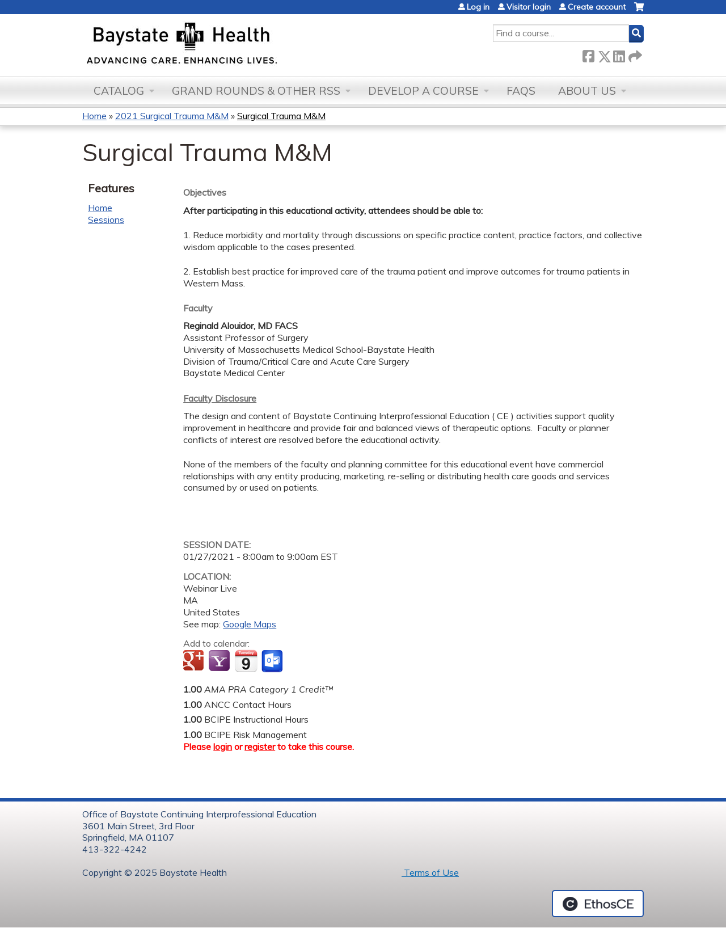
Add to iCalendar (246, 660)
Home (94, 115)
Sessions (106, 219)
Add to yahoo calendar (220, 661)
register (259, 746)
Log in (478, 7)
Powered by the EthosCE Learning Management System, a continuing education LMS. (598, 903)
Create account (597, 7)
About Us (587, 91)
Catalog (119, 91)
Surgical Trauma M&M (281, 115)
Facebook (588, 54)
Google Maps (249, 624)
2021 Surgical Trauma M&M (172, 115)
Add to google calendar (194, 661)
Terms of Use (430, 872)
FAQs (520, 91)
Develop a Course (423, 91)
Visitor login (528, 7)
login (222, 746)
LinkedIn (618, 54)
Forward (634, 54)
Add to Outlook (273, 661)
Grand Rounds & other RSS (256, 91)
